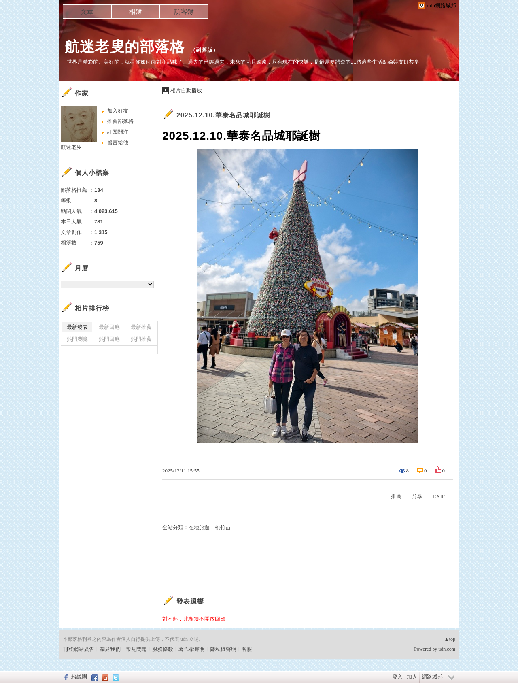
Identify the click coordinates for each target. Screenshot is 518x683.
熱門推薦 (141, 339)
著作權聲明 (191, 649)
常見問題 (136, 649)
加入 (412, 677)
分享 (417, 496)
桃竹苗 (223, 527)
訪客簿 (184, 11)
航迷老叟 (71, 147)
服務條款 (162, 649)
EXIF (439, 496)
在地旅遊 (199, 527)
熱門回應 (109, 339)
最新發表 (77, 327)
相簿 (135, 11)
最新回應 (109, 327)
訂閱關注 (117, 132)
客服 (247, 649)
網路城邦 (432, 677)
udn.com (446, 649)
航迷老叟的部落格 (125, 46)
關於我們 (110, 649)
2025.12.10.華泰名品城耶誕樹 (223, 115)
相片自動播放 (186, 90)
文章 (87, 11)
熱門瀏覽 (77, 339)
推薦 (396, 496)
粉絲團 (79, 677)
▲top (449, 639)
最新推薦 (141, 327)
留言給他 (117, 142)
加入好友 (117, 111)
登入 (397, 677)
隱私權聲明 (223, 649)
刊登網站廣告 (78, 649)
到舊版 (204, 50)
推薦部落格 (120, 121)
